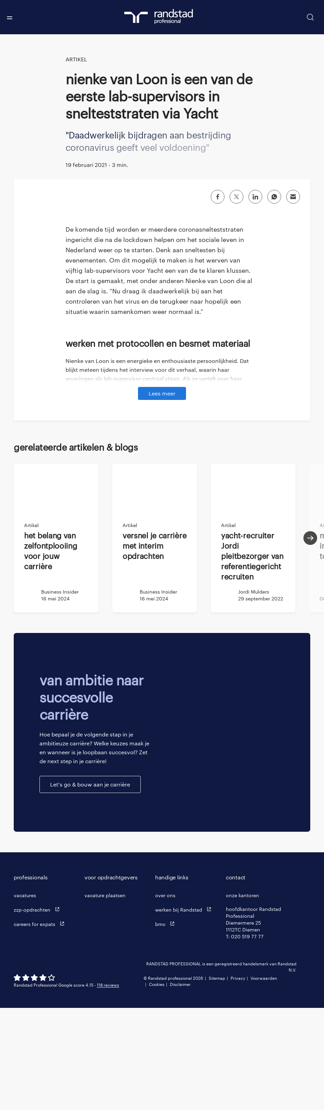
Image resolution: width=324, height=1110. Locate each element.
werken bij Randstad (185, 1011)
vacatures (25, 997)
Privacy (238, 1080)
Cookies (156, 1086)
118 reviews (108, 1087)
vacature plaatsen (105, 997)
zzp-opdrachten (38, 1011)
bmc (166, 1026)
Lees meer (162, 495)
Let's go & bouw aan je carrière (90, 886)
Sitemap (217, 1080)
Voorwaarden (264, 1080)
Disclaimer (180, 1086)
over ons (165, 997)
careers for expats (41, 1026)
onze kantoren (242, 997)
